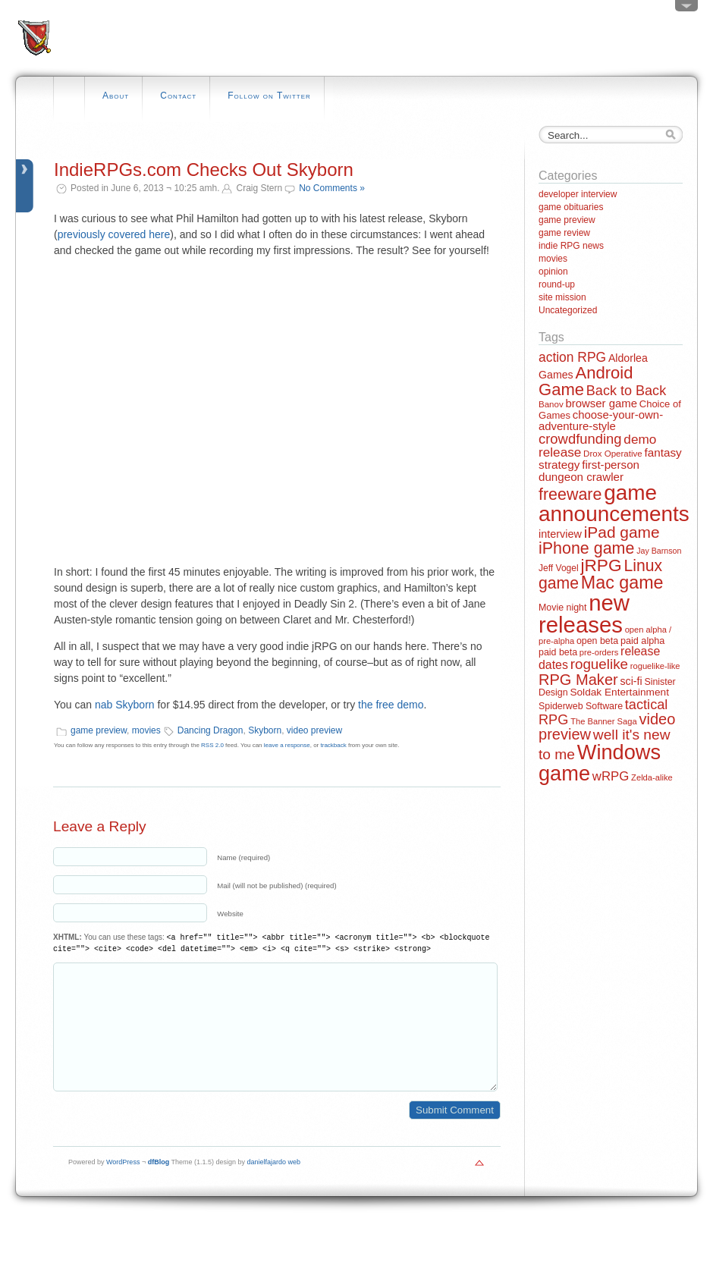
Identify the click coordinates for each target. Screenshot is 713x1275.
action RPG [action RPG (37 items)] (572, 357)
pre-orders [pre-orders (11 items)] (599, 652)
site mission (562, 297)
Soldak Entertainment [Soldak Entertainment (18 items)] (619, 692)
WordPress (123, 1185)
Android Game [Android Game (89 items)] (586, 381)
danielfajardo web (274, 1185)
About (115, 95)
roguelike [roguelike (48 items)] (599, 664)
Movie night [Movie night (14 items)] (562, 607)
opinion (553, 271)
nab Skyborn (125, 705)
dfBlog (159, 1185)
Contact (178, 95)
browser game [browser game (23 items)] (600, 403)
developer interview (578, 194)
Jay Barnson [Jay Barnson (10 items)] (658, 550)
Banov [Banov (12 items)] (551, 404)
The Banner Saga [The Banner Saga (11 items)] (603, 721)
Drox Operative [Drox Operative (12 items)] (612, 453)
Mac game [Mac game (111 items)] (622, 582)
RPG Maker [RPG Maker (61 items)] (578, 679)
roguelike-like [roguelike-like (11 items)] (655, 665)
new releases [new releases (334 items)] (584, 613)
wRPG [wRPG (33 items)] (611, 776)
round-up (557, 284)
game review (564, 233)
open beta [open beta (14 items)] (597, 641)
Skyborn (264, 730)
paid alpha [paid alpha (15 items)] (642, 641)
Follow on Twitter (269, 95)
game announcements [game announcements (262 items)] (614, 503)
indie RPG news (571, 245)
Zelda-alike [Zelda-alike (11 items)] (652, 777)
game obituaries (571, 207)
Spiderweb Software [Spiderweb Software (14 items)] (581, 706)
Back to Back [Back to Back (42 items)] (626, 390)
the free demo (390, 705)
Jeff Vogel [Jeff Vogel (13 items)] (559, 568)
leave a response (287, 745)
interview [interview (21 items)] (560, 534)
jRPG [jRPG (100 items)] (600, 565)
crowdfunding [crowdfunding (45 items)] (580, 439)
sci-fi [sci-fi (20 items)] (631, 681)
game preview (99, 730)
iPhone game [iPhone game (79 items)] (586, 548)
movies (146, 730)
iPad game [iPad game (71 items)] (622, 532)
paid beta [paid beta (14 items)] (558, 652)
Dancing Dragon (210, 730)
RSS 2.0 (212, 745)
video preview (314, 730)
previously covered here (114, 234)
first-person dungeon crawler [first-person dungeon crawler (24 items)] (589, 470)
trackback (334, 745)
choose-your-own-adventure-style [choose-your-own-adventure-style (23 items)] (601, 420)
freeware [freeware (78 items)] (570, 494)
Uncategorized (568, 310)
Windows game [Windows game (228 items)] (600, 762)
